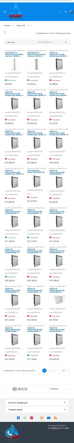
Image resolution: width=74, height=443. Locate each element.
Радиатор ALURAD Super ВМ (58, 50)
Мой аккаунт (65, 11)
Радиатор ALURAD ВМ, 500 (58, 168)
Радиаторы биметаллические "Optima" (15, 51)
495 (63, 370)
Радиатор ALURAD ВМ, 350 (58, 286)
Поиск (60, 11)
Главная (7, 25)
